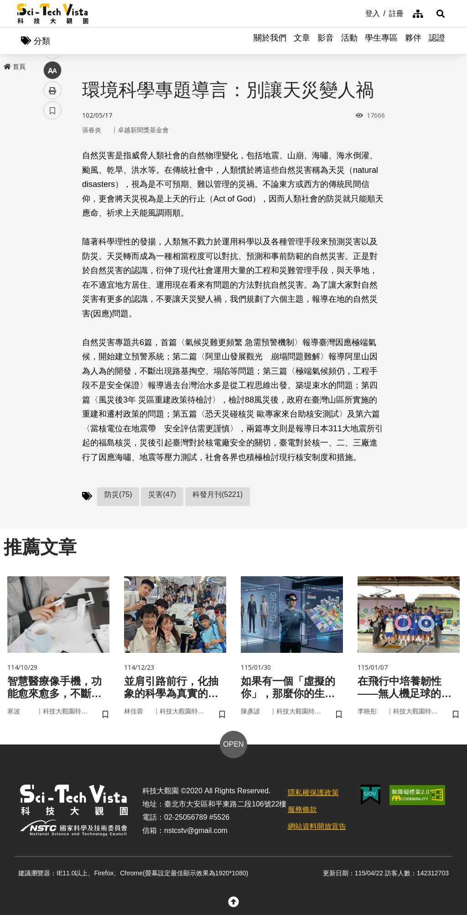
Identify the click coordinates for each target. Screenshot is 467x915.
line (49, 214)
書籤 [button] (52, 274)
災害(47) (162, 495)
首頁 (15, 67)
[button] (438, 13)
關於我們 (270, 41)
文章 (302, 41)
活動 (349, 41)
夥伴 (413, 41)
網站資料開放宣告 (317, 828)
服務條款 (302, 812)
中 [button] (52, 234)
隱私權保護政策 (313, 795)
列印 (52, 254)
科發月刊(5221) (217, 495)
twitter (53, 194)
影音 (325, 41)
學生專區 (381, 41)
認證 (437, 41)
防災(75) (118, 495)
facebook (53, 174)
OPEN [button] (233, 746)
